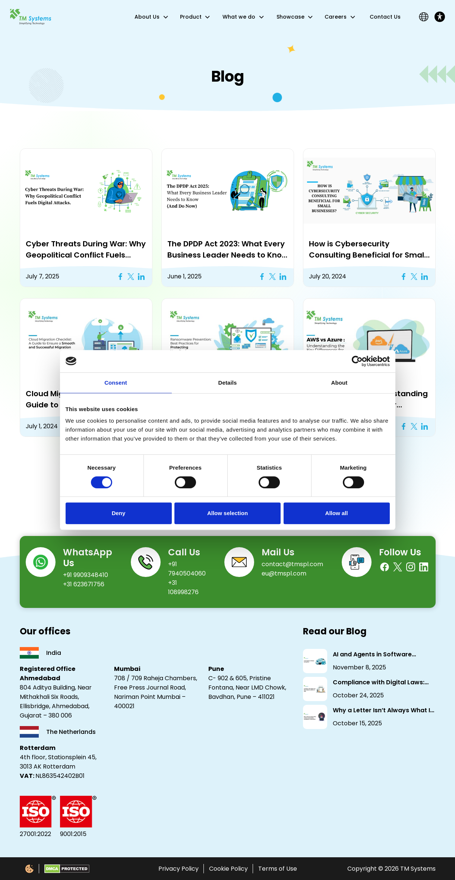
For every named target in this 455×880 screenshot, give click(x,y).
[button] (86, 190)
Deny (119, 513)
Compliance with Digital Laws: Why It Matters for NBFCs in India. (383, 682)
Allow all (336, 513)
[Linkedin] (423, 567)
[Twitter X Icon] (130, 276)
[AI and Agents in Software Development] (315, 661)
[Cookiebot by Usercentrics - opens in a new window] (357, 361)
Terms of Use (277, 868)
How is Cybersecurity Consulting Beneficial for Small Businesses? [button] (367, 250)
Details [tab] (227, 382)
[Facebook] (384, 567)
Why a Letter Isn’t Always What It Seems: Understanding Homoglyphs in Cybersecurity (383, 710)
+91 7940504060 (187, 569)
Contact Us (385, 16)
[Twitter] (397, 567)
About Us (147, 16)
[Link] (30, 16)
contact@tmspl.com (292, 564)
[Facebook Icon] (120, 276)
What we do (238, 16)
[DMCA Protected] (67, 868)
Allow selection (227, 513)
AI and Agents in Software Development (372, 654)
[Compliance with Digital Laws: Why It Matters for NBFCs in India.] (315, 689)
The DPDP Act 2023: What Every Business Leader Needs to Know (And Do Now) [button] (227, 250)
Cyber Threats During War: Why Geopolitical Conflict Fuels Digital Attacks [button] (86, 250)
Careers (336, 16)
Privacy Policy (178, 868)
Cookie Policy (228, 868)
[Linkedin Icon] (141, 276)
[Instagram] (410, 567)
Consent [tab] (115, 382)
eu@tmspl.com (284, 573)
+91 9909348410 (85, 575)
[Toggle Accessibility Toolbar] (440, 17)
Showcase (290, 16)
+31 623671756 (83, 584)
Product (191, 16)
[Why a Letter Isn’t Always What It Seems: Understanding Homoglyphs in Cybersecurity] (315, 717)
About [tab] (339, 382)
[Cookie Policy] (29, 868)
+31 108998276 (183, 587)
